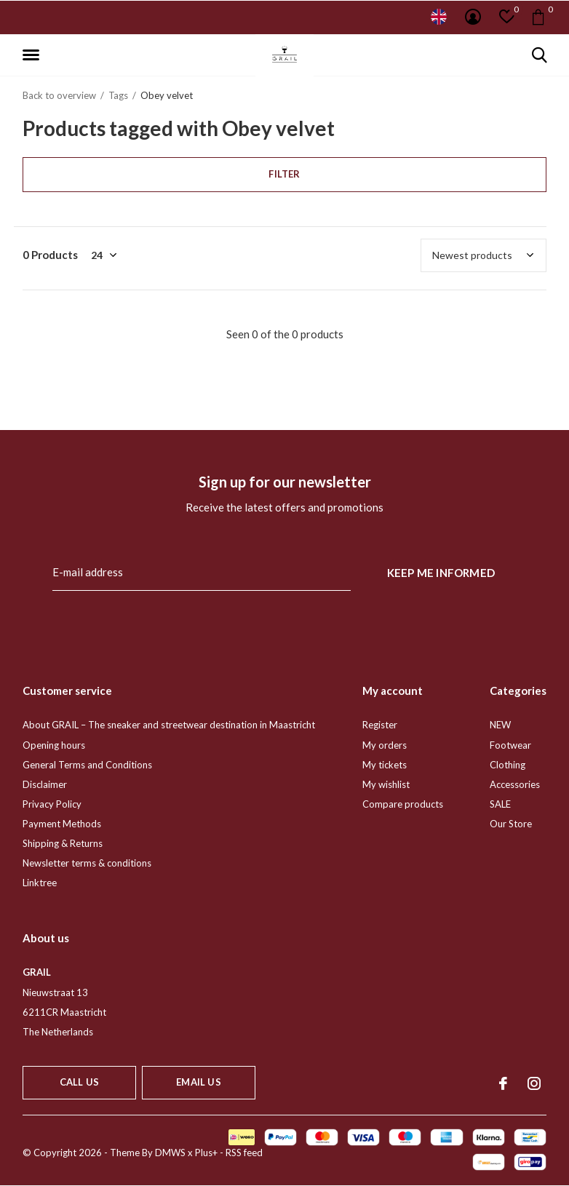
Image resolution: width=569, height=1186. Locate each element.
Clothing (507, 765)
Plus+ (206, 1152)
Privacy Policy (52, 804)
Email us (198, 1082)
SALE (500, 804)
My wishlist (386, 784)
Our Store (511, 823)
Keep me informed (441, 572)
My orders (384, 745)
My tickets (384, 765)
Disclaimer (45, 784)
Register (379, 725)
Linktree (40, 882)
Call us (79, 1082)
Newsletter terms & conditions (87, 863)
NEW (500, 725)
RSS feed (244, 1152)
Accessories (515, 784)
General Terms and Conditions (87, 765)
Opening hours (54, 745)
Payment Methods (62, 823)
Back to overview (59, 95)
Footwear (510, 745)
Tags (118, 95)
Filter (284, 174)
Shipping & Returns (63, 843)
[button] (33, 55)
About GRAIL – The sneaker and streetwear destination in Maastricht (169, 725)
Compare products (402, 804)
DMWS (170, 1152)
